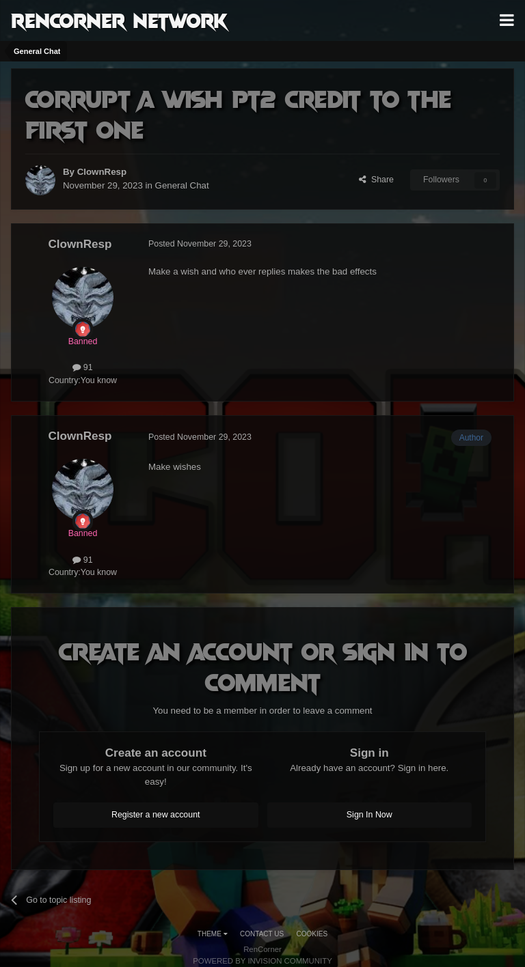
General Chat (182, 185)
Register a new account (155, 814)
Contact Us (262, 934)
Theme (213, 934)
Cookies (312, 934)
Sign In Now (369, 814)
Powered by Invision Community (262, 961)
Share (376, 179)
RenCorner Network (119, 20)
